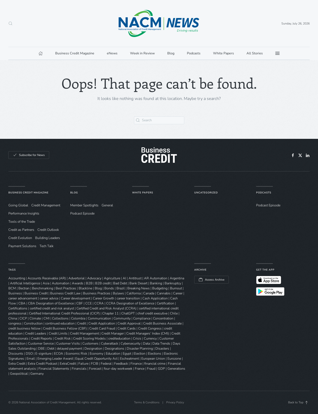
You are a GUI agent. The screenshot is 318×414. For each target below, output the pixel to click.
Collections (60, 318)
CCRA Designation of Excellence (130, 303)
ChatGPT (128, 313)
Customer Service (41, 343)
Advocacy (94, 278)
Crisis (137, 338)
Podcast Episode (82, 213)
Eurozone (174, 358)
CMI (46, 318)
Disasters (162, 348)
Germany (37, 373)
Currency (150, 338)
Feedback (121, 363)
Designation (93, 348)
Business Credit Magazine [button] (74, 53)
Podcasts (194, 53)
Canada (148, 293)
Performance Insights (23, 213)
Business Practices (96, 293)
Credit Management (45, 205)
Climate (35, 318)
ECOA (58, 353)
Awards (77, 283)
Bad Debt (120, 283)
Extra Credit (16, 363)
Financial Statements (53, 368)
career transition (128, 298)
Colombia (78, 318)
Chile (174, 313)
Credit (81, 323)
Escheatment (129, 358)
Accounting (16, 278)
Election (139, 353)
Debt (50, 348)
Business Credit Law (65, 293)
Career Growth (103, 298)
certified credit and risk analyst (52, 308)
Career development (75, 298)
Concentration (163, 318)
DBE (41, 348)
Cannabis (164, 293)
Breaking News (138, 288)
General (107, 205)
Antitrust (135, 278)
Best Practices (66, 288)
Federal (106, 363)
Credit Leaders (35, 333)
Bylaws (118, 293)
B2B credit (103, 283)
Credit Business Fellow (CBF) (65, 328)
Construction (33, 323)
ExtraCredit (68, 363)
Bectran (23, 288)
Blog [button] (170, 53)
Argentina (177, 278)
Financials (79, 368)
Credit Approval (129, 323)
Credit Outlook (48, 229)
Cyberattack (109, 343)
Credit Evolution (20, 238)
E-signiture (43, 353)
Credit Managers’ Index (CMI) (147, 333)
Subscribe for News (29, 155)
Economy (96, 353)
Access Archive (211, 280)
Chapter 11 (110, 313)
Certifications (17, 308)
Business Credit (36, 293)
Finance (136, 363)
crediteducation (119, 338)
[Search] (159, 120)
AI (124, 278)
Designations (114, 348)
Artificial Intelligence (25, 283)
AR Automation (155, 278)
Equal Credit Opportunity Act (96, 358)
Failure (83, 363)
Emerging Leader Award (55, 358)
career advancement (22, 298)
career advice (49, 298)
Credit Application (101, 323)
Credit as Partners (21, 229)
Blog (74, 192)
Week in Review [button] (142, 53)
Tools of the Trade (21, 221)
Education (113, 353)
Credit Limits (58, 333)
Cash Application (155, 298)
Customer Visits (68, 343)
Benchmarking (42, 288)
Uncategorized (206, 192)
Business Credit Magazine (28, 192)
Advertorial (76, 278)
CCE (88, 303)
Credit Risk (63, 338)
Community (122, 318)
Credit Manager (112, 333)
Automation (60, 283)
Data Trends (161, 343)
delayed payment (69, 348)
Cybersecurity (130, 343)
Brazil (120, 288)
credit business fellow (24, 328)
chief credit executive (152, 313)
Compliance (142, 318)
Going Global (18, 205)
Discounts (15, 353)
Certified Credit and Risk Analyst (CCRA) (107, 308)
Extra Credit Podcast (42, 363)
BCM (12, 288)
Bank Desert (138, 283)
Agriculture (112, 278)
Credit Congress (150, 328)
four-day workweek (118, 368)
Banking (156, 283)
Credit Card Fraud (102, 328)
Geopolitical (19, 373)
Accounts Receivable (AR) (47, 278)
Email (31, 358)
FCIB (94, 363)
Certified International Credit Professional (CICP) (64, 313)
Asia (46, 283)
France (139, 368)
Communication (99, 318)
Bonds (109, 288)
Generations (176, 368)
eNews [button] (112, 53)
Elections (154, 353)
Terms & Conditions (147, 403)
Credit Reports (41, 338)
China (12, 318)
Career (178, 293)
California (133, 293)
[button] (10, 23)
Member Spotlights (84, 205)
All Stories (254, 53)
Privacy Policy (175, 403)
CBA (22, 303)
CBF (79, 303)
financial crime (154, 363)
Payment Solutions (22, 246)
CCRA (99, 303)
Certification (165, 303)
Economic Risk (76, 353)
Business (15, 293)
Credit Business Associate (162, 323)
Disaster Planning (140, 348)
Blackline (85, 288)
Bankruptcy (173, 283)
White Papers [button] (223, 53)
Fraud (151, 368)
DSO (29, 353)
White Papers (142, 192)
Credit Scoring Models (89, 338)
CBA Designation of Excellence (51, 303)
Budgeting (159, 288)
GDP (161, 368)
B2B (89, 283)
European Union (153, 358)
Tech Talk (47, 246)
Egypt (127, 353)
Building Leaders (47, 238)
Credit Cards (126, 328)
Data (146, 343)
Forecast (95, 368)
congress (15, 323)
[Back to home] (159, 23)
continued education (60, 323)
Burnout (176, 288)
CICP (23, 318)
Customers (90, 343)
